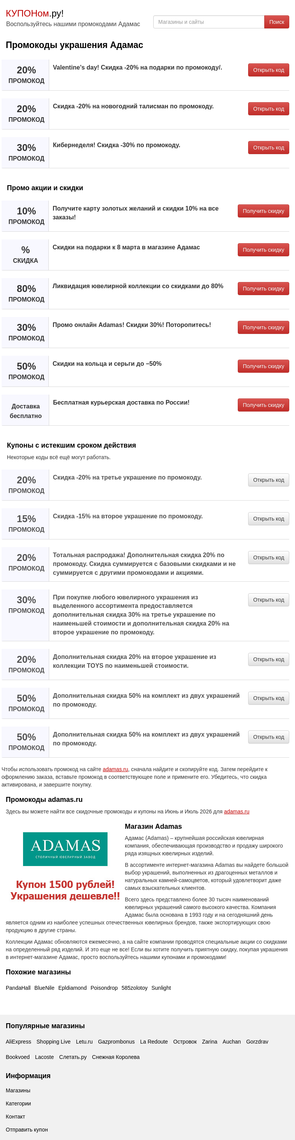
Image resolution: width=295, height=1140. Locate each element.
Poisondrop (104, 988)
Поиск (276, 22)
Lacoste (44, 1057)
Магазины (18, 1090)
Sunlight (161, 988)
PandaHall (18, 988)
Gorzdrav (257, 1042)
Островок (185, 1042)
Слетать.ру (73, 1057)
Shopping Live (53, 1042)
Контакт (15, 1116)
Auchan (232, 1042)
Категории (18, 1103)
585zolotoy (135, 988)
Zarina (209, 1042)
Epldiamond (72, 988)
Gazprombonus (116, 1042)
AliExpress (18, 1042)
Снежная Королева (116, 1057)
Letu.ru (84, 1042)
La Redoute (154, 1042)
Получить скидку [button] (263, 211)
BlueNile (45, 988)
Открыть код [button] (268, 70)
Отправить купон (27, 1130)
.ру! (35, 13)
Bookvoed (18, 1057)
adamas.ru (115, 769)
